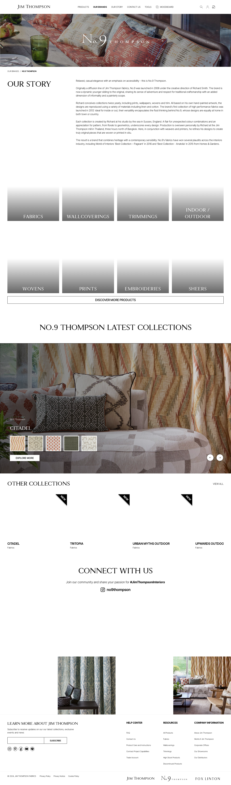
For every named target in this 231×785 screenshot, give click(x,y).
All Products (168, 733)
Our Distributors (200, 757)
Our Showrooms (201, 751)
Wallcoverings (168, 745)
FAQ (128, 733)
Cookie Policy (73, 776)
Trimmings (167, 751)
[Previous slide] (210, 457)
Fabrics (166, 739)
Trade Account (132, 757)
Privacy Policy (45, 776)
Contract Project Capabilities (137, 751)
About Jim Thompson (203, 733)
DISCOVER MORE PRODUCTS (115, 300)
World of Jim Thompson (204, 739)
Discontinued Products (172, 764)
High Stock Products (171, 757)
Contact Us (131, 739)
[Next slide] (219, 457)
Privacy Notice (59, 776)
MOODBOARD (165, 7)
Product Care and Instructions (138, 745)
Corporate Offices (201, 745)
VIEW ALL (218, 483)
